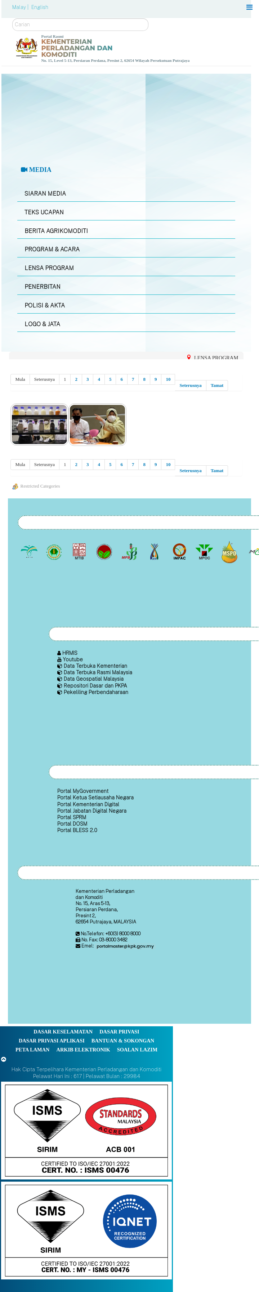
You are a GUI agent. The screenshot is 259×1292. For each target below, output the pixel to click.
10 (168, 379)
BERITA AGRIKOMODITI (56, 231)
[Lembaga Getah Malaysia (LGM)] (55, 552)
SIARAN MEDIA (45, 193)
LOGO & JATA (42, 324)
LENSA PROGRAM (49, 268)
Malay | (21, 7)
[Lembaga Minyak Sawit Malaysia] (30, 552)
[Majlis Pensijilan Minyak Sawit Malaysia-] (230, 551)
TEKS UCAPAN (44, 212)
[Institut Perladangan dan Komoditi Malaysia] (180, 552)
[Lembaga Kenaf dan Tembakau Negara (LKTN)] (155, 552)
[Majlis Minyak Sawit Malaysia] (205, 552)
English (39, 7)
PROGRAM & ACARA (52, 249)
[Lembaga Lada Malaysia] (130, 552)
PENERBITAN (42, 286)
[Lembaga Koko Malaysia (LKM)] (105, 552)
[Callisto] (86, 1130)
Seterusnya (190, 385)
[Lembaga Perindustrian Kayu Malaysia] (80, 552)
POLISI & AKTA (44, 305)
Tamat (217, 385)
